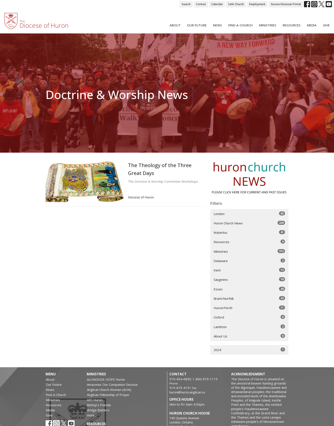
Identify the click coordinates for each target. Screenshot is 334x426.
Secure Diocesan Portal (286, 4)
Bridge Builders (98, 410)
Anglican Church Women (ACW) (109, 389)
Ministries (267, 25)
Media (312, 25)
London (249, 213)
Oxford (249, 317)
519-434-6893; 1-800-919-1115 (193, 379)
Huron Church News (249, 223)
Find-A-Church (240, 25)
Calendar (217, 4)
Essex (249, 289)
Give (326, 25)
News (217, 25)
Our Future (197, 25)
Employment (257, 4)
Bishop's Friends (99, 405)
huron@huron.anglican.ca (187, 392)
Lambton (249, 326)
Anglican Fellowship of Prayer (108, 395)
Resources (292, 25)
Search (186, 4)
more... (92, 415)
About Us (249, 336)
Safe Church (236, 4)
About (175, 25)
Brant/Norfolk (249, 298)
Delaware (249, 260)
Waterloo (249, 232)
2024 (249, 349)
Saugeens (249, 279)
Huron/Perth (249, 308)
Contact (201, 4)
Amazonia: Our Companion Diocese (112, 384)
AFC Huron (94, 400)
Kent (249, 270)
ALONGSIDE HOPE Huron (106, 379)
